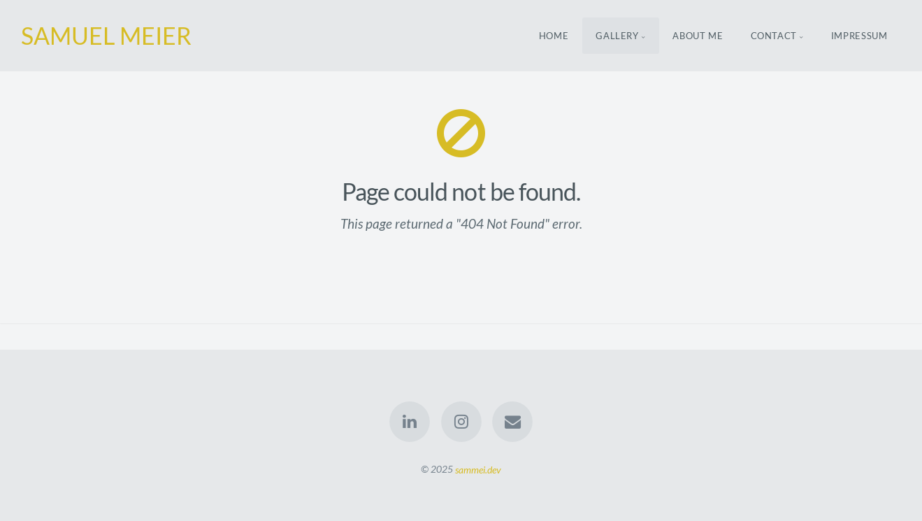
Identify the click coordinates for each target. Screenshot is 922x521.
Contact (774, 35)
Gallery (617, 35)
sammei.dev (478, 469)
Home (554, 35)
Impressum (859, 35)
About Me (697, 35)
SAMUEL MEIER (106, 35)
